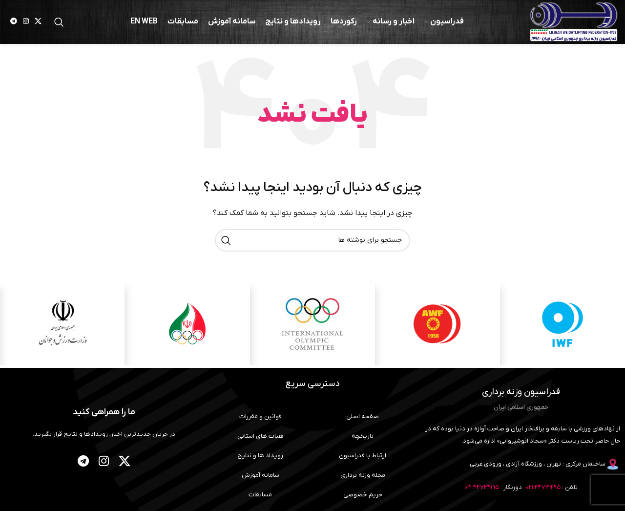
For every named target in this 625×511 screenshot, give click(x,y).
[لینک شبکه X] (38, 22)
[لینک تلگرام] (13, 22)
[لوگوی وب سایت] (574, 21)
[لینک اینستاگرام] (26, 22)
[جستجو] (59, 22)
